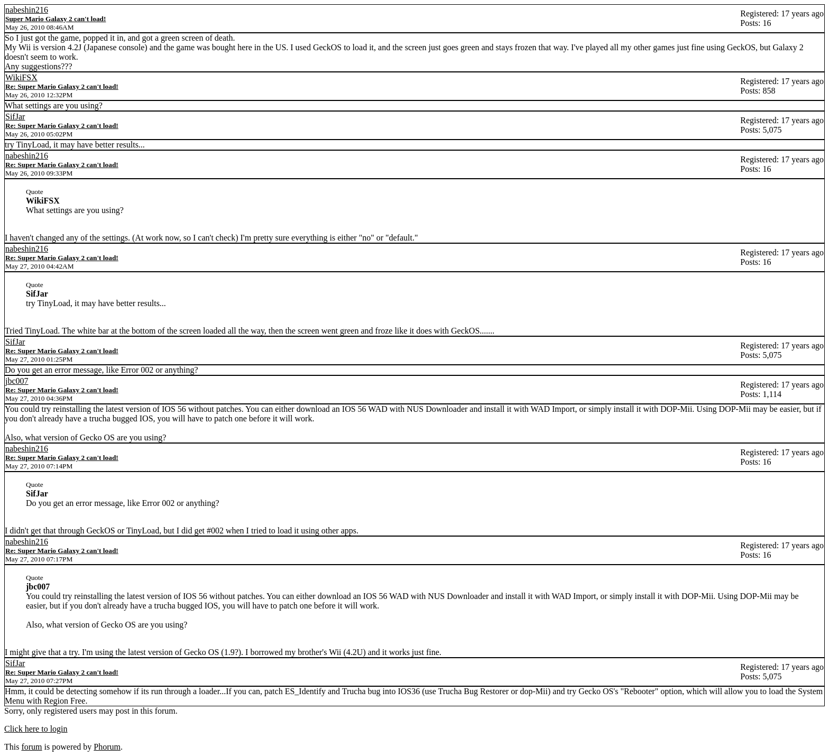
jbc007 (17, 380)
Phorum (107, 746)
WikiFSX (21, 77)
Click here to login (36, 728)
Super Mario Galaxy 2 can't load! (55, 19)
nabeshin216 (26, 9)
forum (31, 746)
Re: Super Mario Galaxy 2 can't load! (61, 86)
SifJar (15, 116)
